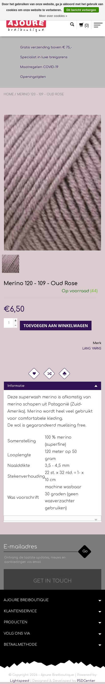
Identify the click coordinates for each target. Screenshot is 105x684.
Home (9, 94)
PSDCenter (86, 681)
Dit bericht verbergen (81, 10)
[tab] (52, 385)
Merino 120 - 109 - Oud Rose (40, 94)
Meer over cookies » (53, 16)
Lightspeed (19, 681)
